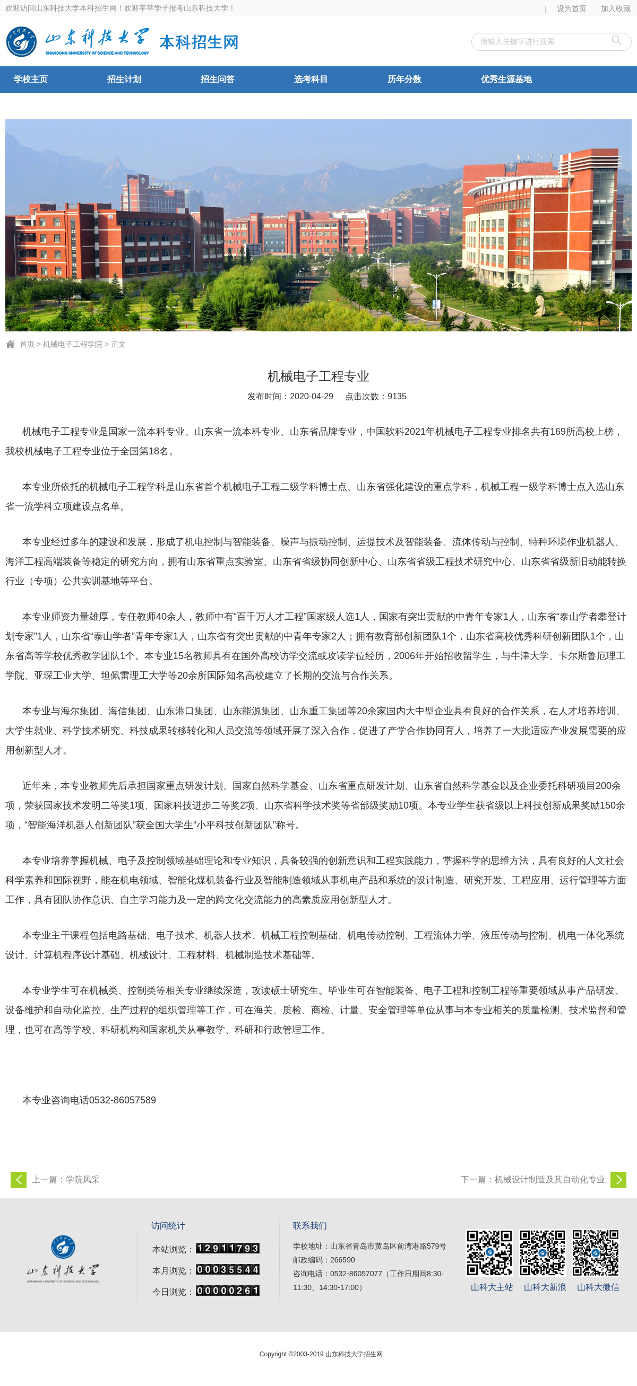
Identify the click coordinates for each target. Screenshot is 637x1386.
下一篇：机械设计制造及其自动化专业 (533, 1179)
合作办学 (31, 105)
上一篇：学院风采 (66, 1179)
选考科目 (311, 79)
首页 (27, 344)
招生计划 (124, 79)
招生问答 (218, 79)
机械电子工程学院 (72, 344)
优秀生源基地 (506, 79)
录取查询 (124, 105)
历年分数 (404, 79)
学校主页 (31, 79)
